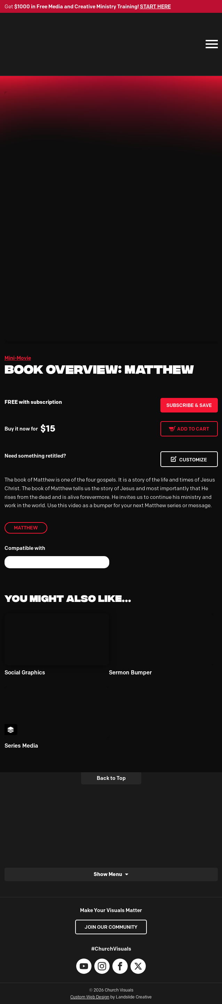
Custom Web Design (89, 996)
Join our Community (111, 927)
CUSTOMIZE (193, 460)
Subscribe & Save (189, 405)
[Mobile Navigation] (210, 44)
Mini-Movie (18, 358)
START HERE (155, 6)
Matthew (26, 528)
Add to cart (193, 429)
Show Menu (108, 874)
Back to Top (111, 778)
